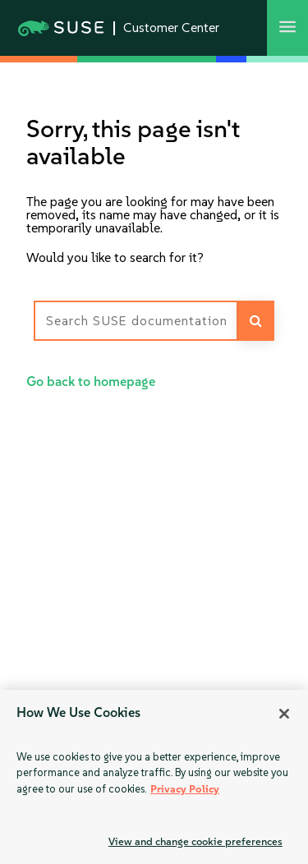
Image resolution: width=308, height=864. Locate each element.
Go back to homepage (90, 381)
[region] (154, 777)
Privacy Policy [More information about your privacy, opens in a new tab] (184, 789)
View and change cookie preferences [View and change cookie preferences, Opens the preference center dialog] (195, 841)
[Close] (284, 714)
